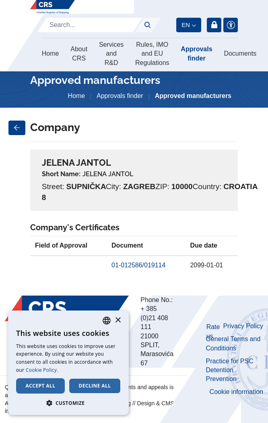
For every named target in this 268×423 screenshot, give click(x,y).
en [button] (185, 24)
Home (50, 53)
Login (214, 25)
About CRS (78, 53)
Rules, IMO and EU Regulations (152, 53)
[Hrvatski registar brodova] (52, 7)
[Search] (89, 25)
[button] (68, 403)
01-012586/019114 (138, 265)
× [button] (118, 320)
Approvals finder (196, 53)
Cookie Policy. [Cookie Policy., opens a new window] (42, 370)
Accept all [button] (41, 385)
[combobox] (107, 321)
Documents (240, 53)
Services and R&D (111, 53)
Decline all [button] (95, 385)
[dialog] (68, 362)
